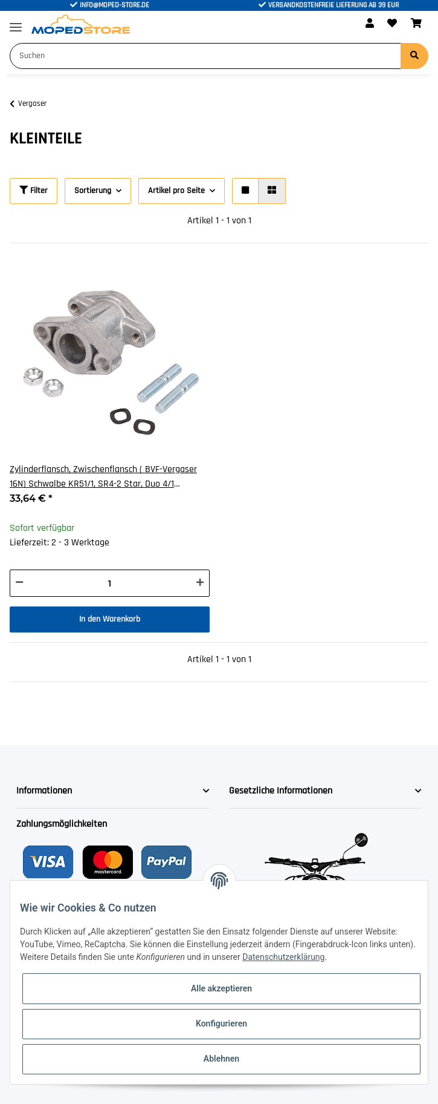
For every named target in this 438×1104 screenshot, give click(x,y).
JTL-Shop (237, 1088)
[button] (370, 24)
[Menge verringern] (19, 583)
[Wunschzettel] (392, 24)
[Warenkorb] (416, 24)
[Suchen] (205, 56)
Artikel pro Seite (176, 190)
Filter (33, 190)
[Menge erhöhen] (200, 583)
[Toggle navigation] (16, 22)
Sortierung (92, 190)
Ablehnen (221, 1058)
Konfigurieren (221, 1023)
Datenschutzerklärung (283, 957)
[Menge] (110, 583)
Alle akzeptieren (221, 988)
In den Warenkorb (109, 619)
